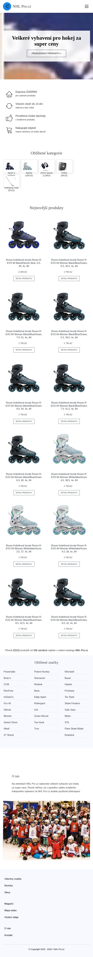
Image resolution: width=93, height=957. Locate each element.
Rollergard (39, 703)
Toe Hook (39, 722)
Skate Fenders (72, 703)
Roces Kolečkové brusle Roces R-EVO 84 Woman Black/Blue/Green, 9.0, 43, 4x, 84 (23, 405)
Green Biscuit (41, 716)
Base (37, 690)
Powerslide (9, 671)
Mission (8, 716)
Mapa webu (10, 910)
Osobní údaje (11, 917)
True (36, 728)
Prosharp (69, 690)
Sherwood (39, 678)
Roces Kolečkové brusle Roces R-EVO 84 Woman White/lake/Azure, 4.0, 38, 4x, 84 (69, 548)
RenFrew (8, 690)
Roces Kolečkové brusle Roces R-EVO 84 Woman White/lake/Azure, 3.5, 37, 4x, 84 (24, 548)
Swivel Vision (11, 722)
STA (67, 722)
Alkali (6, 728)
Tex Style (69, 697)
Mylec (68, 716)
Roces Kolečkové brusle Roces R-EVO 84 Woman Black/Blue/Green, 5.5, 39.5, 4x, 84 (69, 334)
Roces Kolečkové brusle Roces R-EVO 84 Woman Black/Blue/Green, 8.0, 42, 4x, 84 (69, 620)
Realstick (69, 735)
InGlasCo (9, 697)
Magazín (8, 903)
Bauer (68, 678)
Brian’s (7, 678)
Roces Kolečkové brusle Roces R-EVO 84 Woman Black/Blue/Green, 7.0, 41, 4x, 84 (23, 334)
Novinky (8, 885)
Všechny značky (13, 879)
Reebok (38, 684)
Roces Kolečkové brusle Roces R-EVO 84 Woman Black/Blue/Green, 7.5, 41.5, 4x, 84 (69, 405)
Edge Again (40, 697)
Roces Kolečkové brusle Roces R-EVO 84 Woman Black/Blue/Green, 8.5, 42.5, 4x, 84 (23, 620)
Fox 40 (7, 703)
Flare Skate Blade (74, 728)
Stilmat (7, 709)
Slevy (7, 892)
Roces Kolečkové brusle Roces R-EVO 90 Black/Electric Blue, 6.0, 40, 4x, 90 (24, 263)
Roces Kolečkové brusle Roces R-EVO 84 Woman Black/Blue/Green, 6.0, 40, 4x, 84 (23, 477)
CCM (6, 684)
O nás (7, 928)
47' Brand (9, 735)
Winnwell (69, 671)
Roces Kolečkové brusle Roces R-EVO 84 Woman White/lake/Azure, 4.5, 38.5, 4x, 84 (69, 477)
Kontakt (8, 935)
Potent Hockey (42, 671)
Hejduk (68, 684)
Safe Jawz (70, 709)
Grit (36, 709)
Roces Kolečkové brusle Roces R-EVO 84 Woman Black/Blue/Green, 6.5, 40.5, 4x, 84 (69, 263)
